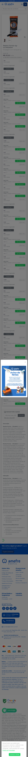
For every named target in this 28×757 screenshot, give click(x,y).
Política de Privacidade (10, 750)
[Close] (25, 360)
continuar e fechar (16, 754)
